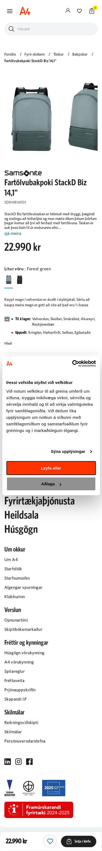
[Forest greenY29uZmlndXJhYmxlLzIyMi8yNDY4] (8, 279)
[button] (9, 11)
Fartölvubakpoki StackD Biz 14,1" (30, 61)
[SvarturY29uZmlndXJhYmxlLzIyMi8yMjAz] (19, 279)
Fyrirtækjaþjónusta (39, 501)
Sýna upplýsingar (68, 451)
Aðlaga (51, 483)
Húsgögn (21, 529)
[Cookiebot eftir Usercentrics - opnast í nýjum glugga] (73, 363)
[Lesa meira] (51, 233)
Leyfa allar (51, 468)
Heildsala (21, 515)
